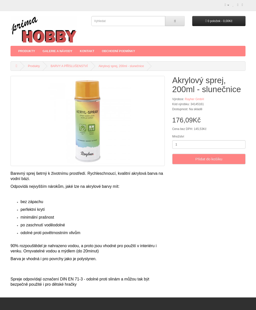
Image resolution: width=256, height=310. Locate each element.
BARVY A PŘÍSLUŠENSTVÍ (69, 66)
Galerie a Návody (57, 51)
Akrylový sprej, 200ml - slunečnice (121, 66)
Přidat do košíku (209, 159)
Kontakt (87, 51)
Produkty (26, 51)
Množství (178, 136)
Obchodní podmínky (118, 51)
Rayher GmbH (194, 99)
